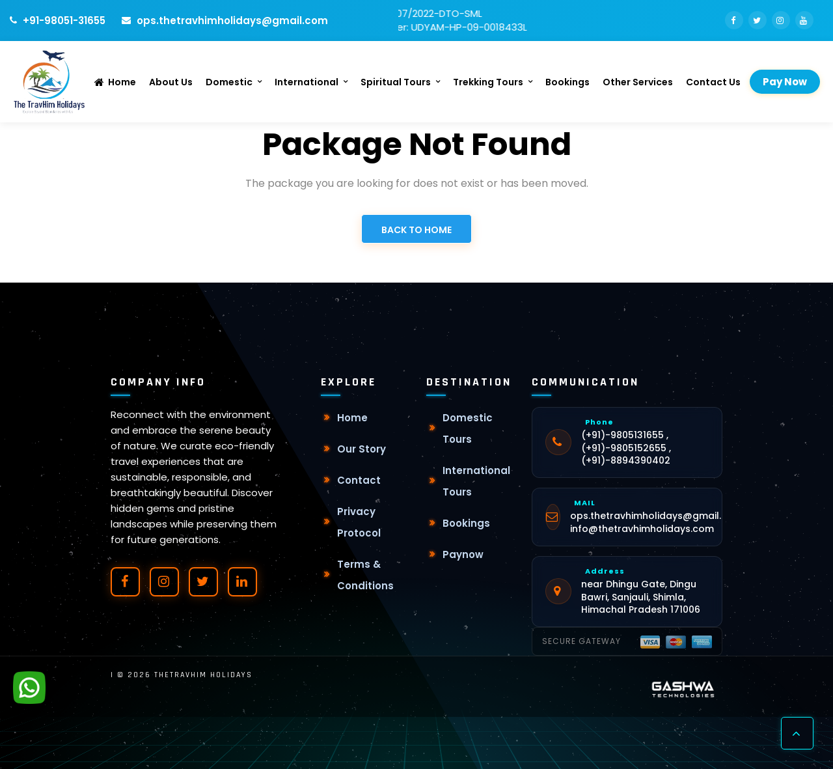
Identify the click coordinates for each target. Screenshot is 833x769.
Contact (359, 480)
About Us (171, 82)
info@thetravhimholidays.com (642, 529)
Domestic (229, 82)
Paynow (463, 554)
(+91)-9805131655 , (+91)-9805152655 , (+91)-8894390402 (626, 448)
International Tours (476, 481)
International (306, 82)
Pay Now (785, 82)
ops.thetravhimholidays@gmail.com (225, 20)
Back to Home (416, 229)
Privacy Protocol (359, 522)
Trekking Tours (488, 82)
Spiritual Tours (396, 82)
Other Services (638, 82)
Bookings (567, 82)
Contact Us (713, 82)
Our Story (361, 449)
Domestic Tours (468, 428)
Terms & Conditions (365, 575)
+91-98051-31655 (57, 20)
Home (115, 82)
